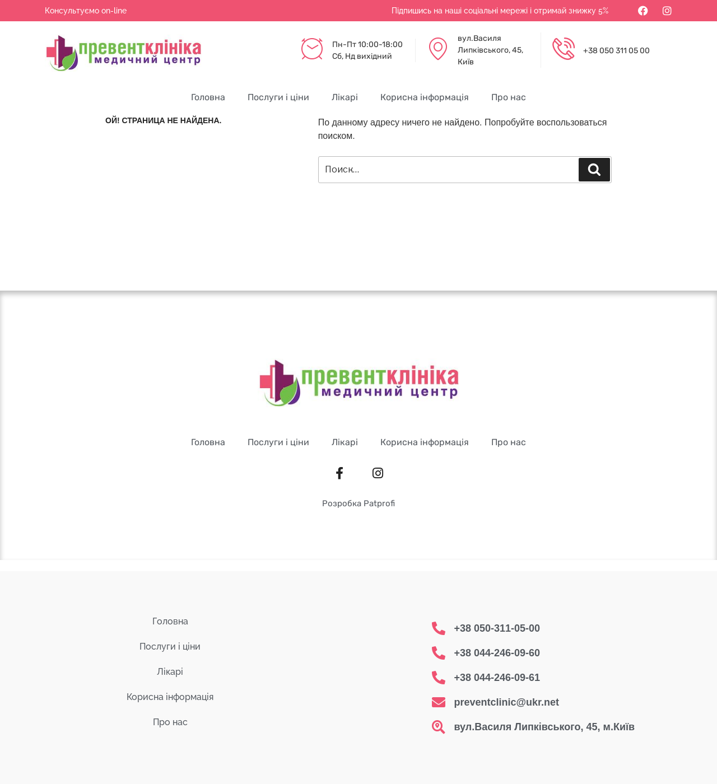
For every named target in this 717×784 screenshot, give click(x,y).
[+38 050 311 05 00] (563, 50)
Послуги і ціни (278, 97)
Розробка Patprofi (358, 503)
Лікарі (345, 97)
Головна (208, 97)
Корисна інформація (424, 97)
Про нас (508, 97)
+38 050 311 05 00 (616, 50)
